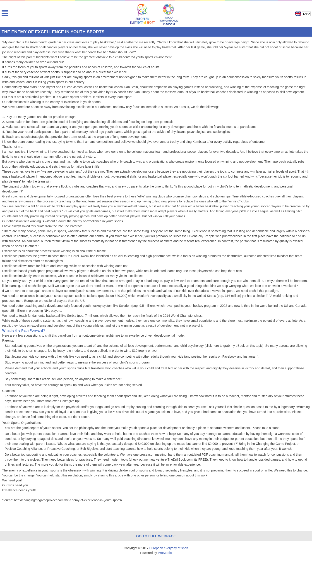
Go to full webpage (156, 536)
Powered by (156, 553)
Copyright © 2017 (156, 548)
